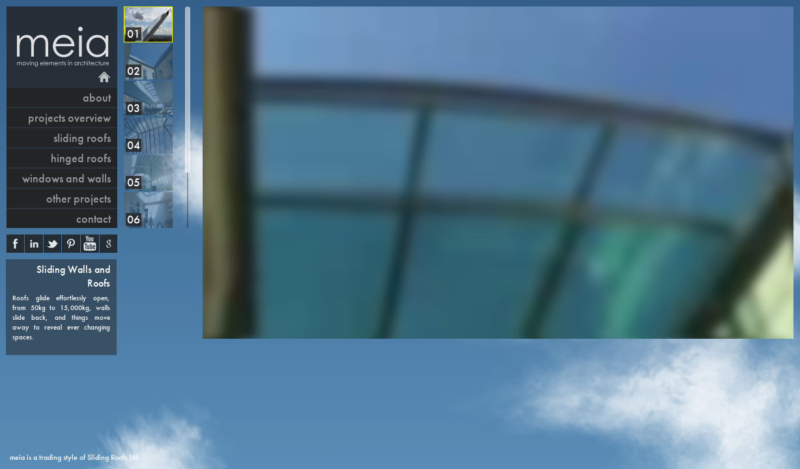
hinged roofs (81, 157)
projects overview (69, 117)
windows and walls (66, 178)
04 (133, 144)
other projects (78, 198)
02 (133, 70)
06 (133, 219)
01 (133, 33)
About (97, 97)
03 (133, 107)
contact (93, 218)
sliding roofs (82, 137)
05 (133, 182)
